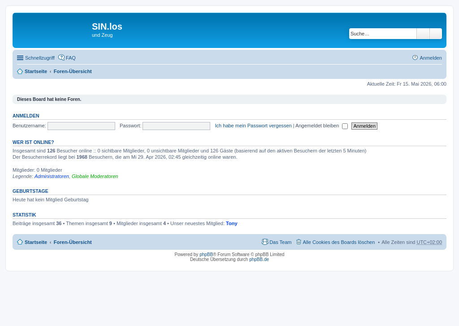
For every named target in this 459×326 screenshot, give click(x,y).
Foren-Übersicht (73, 71)
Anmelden (26, 115)
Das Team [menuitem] (280, 242)
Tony (231, 223)
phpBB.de (259, 259)
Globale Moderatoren (95, 176)
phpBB (206, 254)
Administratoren (52, 176)
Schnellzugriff (40, 58)
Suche (423, 33)
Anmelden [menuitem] (431, 58)
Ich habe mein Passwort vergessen (253, 125)
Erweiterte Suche (436, 33)
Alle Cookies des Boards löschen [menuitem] (339, 242)
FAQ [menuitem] (71, 58)
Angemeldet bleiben (321, 125)
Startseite (36, 71)
